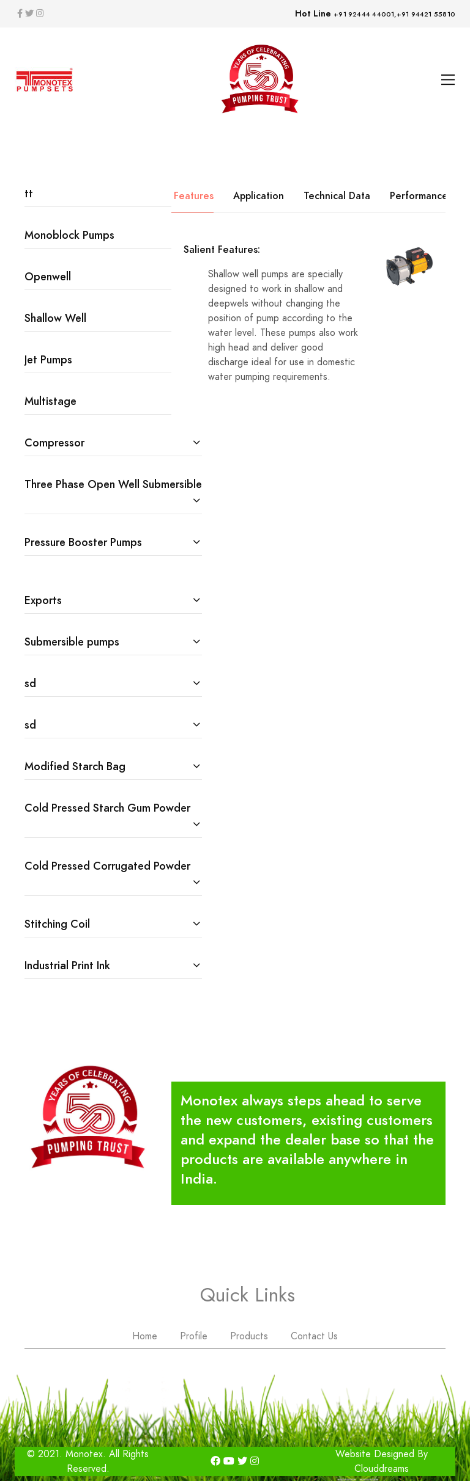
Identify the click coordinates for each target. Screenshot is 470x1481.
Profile (193, 1336)
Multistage (50, 401)
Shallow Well (55, 318)
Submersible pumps (71, 641)
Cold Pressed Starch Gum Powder (107, 807)
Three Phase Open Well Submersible (113, 484)
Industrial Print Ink (67, 965)
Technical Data (337, 196)
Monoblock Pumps (69, 234)
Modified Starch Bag (74, 766)
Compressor (54, 442)
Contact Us (314, 1336)
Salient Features (177, 196)
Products (249, 1336)
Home (144, 1336)
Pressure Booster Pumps (83, 542)
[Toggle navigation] (448, 80)
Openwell (47, 276)
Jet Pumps (48, 359)
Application (258, 196)
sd (30, 683)
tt (28, 193)
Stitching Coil (57, 923)
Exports (43, 600)
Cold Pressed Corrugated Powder (107, 865)
